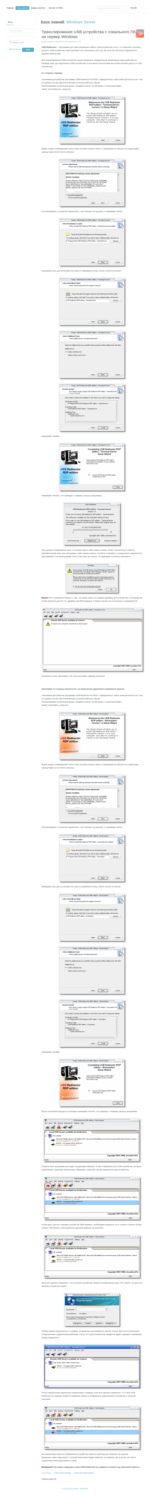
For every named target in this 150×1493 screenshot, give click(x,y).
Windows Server (80, 22)
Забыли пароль (14, 49)
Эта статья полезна (62, 1473)
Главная (10, 8)
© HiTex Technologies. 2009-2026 (75, 1489)
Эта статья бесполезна (84, 1473)
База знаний (22, 8)
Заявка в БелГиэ (38, 8)
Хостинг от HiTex (56, 8)
